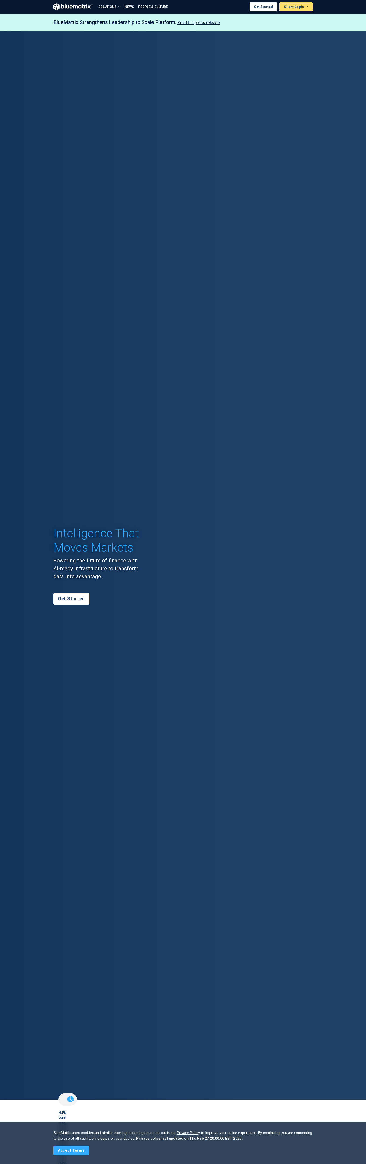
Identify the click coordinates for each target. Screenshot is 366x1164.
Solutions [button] (107, 7)
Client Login (294, 7)
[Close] (71, 1150)
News (129, 7)
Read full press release (198, 22)
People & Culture (153, 7)
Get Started (263, 7)
